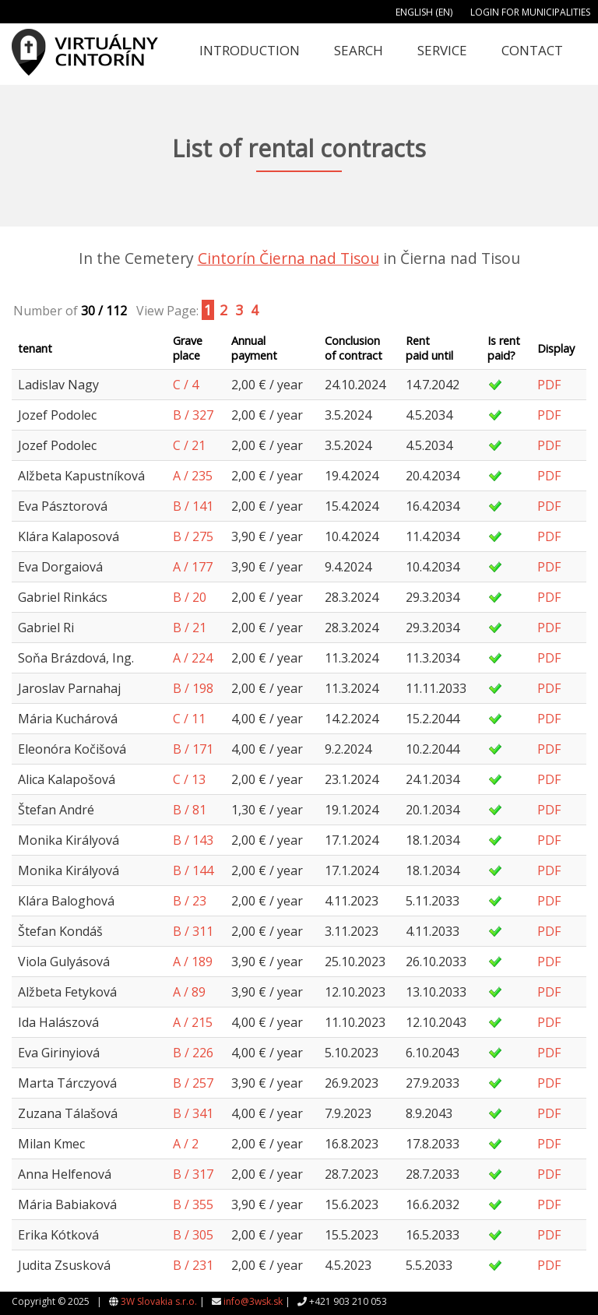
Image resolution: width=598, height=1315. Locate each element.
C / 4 (186, 384)
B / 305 (193, 1234)
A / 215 (193, 1022)
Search (358, 50)
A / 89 (189, 991)
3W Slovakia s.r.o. (159, 1301)
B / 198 (193, 688)
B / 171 (193, 749)
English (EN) (424, 12)
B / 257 (193, 1083)
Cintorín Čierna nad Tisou (288, 258)
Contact (532, 50)
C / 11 (189, 718)
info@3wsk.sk (253, 1301)
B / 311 (193, 931)
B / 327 (193, 415)
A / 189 (193, 961)
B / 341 (193, 1113)
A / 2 (186, 1143)
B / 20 (189, 597)
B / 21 (189, 627)
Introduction (249, 50)
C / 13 (189, 779)
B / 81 (189, 809)
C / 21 (189, 445)
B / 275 (193, 536)
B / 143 (193, 840)
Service (442, 50)
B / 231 (193, 1265)
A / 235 (193, 475)
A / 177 (193, 566)
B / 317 (193, 1174)
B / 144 (193, 870)
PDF (549, 384)
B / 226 (193, 1052)
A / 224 (193, 657)
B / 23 (189, 900)
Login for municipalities (530, 12)
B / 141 (193, 506)
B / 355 (193, 1204)
